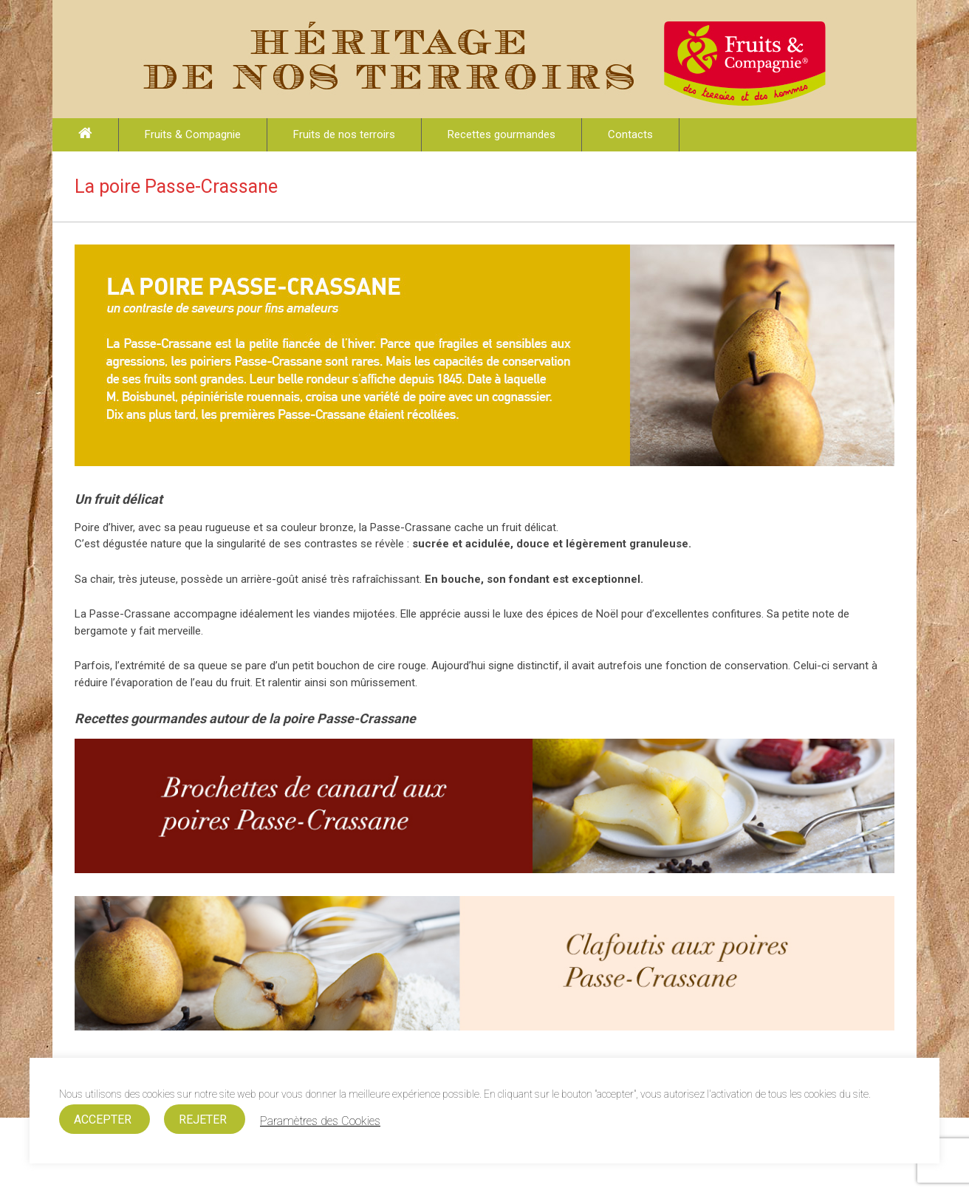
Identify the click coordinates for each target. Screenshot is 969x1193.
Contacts (630, 134)
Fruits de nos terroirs (344, 134)
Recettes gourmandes (501, 134)
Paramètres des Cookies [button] (320, 1121)
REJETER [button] (203, 1119)
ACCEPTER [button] (102, 1119)
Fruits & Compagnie (193, 134)
